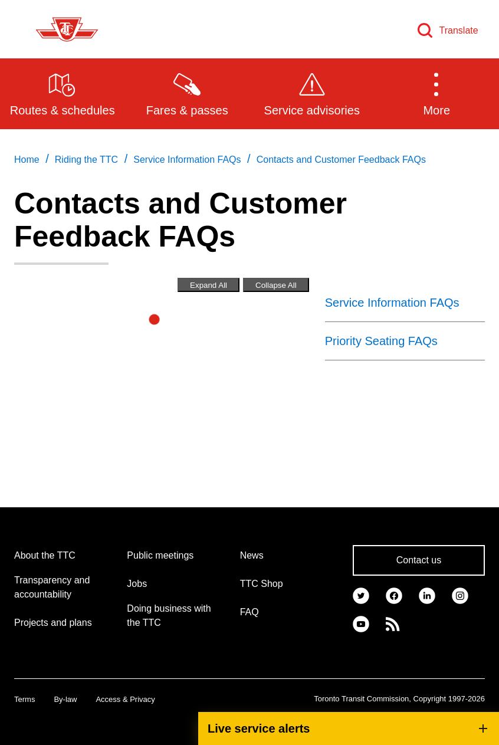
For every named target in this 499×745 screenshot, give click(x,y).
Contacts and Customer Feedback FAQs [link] (341, 160)
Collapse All (276, 285)
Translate (458, 30)
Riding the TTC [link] (86, 160)
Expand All (208, 285)
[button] (437, 93)
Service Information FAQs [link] (187, 160)
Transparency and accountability (52, 587)
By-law (65, 699)
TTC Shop (261, 584)
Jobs (137, 584)
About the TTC (44, 555)
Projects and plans (53, 623)
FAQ (249, 612)
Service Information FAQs (392, 302)
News (252, 555)
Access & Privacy (125, 699)
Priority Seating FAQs (381, 340)
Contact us (418, 560)
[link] (361, 594)
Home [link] (27, 160)
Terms (24, 699)
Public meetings (160, 555)
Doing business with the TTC (169, 615)
